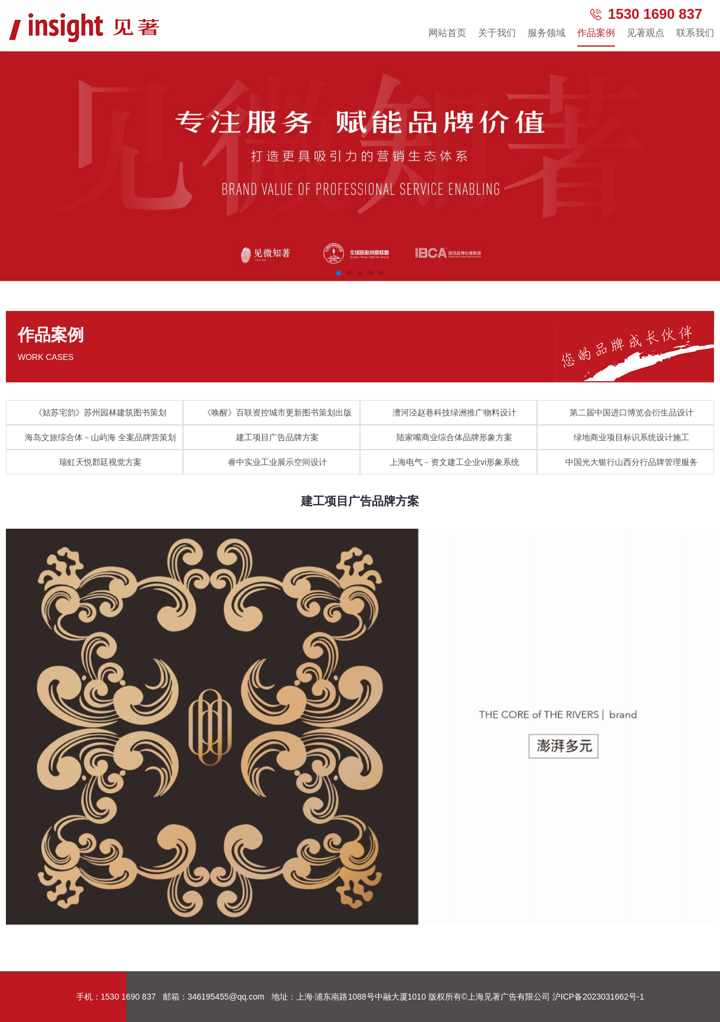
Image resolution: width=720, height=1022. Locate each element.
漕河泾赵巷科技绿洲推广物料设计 (454, 412)
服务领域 (546, 33)
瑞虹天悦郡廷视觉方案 (100, 462)
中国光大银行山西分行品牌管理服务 (631, 462)
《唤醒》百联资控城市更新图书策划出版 (277, 412)
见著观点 (646, 33)
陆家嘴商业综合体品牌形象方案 (454, 437)
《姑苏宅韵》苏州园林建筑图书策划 (100, 412)
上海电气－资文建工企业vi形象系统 (454, 462)
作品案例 (596, 33)
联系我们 (695, 33)
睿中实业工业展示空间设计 (277, 462)
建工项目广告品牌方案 (277, 437)
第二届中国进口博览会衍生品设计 (631, 412)
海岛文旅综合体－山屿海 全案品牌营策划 (100, 437)
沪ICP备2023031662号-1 (598, 996)
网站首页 (447, 33)
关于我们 (497, 33)
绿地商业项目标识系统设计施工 (631, 437)
